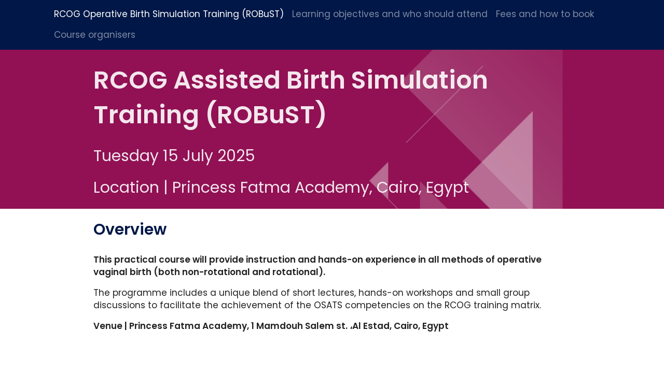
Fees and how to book (545, 14)
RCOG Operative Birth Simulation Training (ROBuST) (169, 14)
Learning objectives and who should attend (390, 14)
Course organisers (94, 34)
